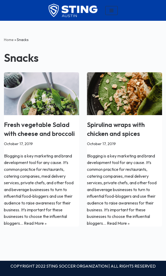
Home (9, 39)
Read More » (35, 223)
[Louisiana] (73, 10)
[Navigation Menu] (111, 10)
